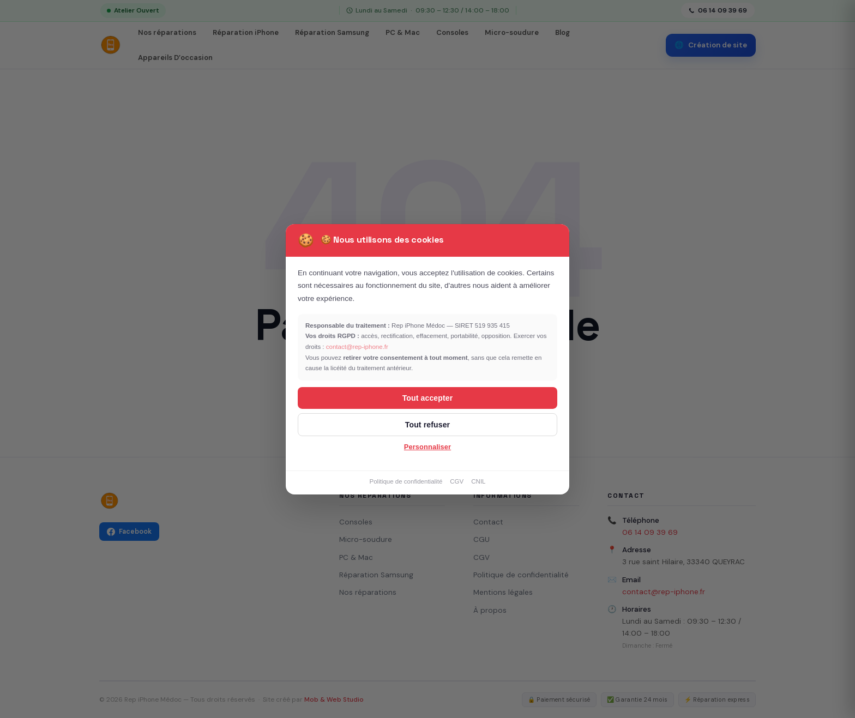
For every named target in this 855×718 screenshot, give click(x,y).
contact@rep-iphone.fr (357, 346)
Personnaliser (427, 447)
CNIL (478, 481)
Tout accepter (427, 398)
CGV (456, 481)
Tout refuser (427, 424)
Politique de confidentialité (405, 481)
